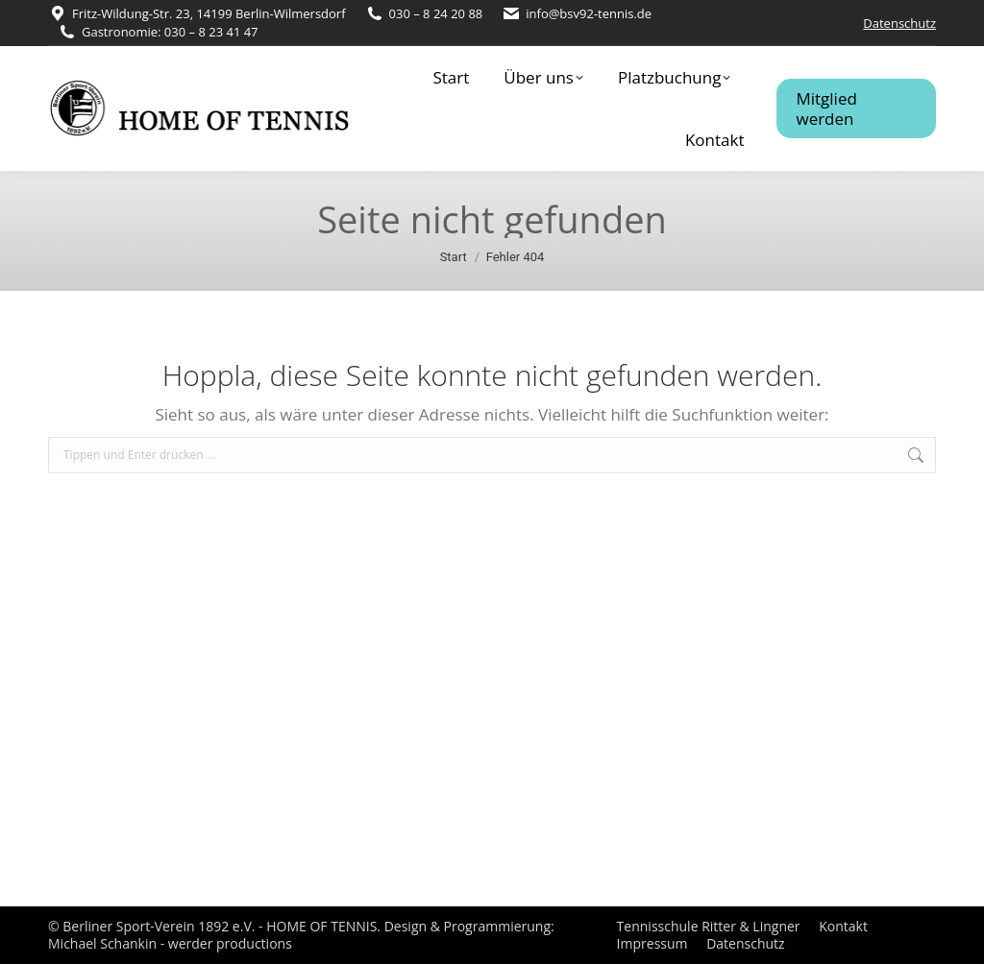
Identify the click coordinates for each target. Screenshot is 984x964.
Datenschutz (899, 23)
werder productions (230, 943)
